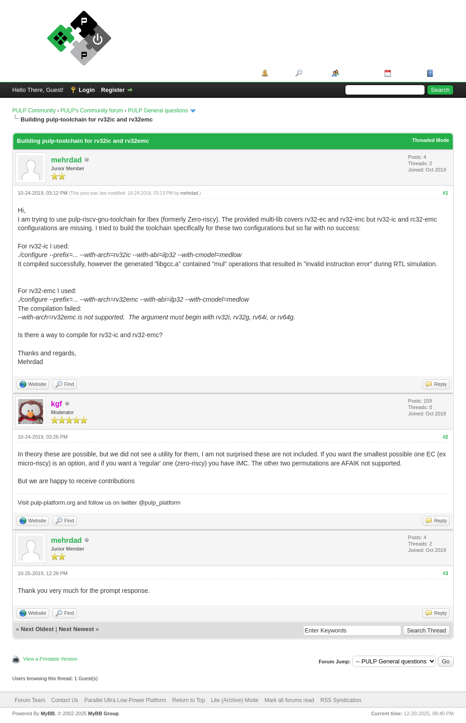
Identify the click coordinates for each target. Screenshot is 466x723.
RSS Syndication (340, 700)
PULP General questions (158, 110)
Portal (278, 73)
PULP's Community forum (92, 110)
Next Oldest (37, 629)
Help (442, 73)
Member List (358, 73)
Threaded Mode (430, 140)
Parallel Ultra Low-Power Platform (125, 700)
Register (113, 89)
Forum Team (30, 700)
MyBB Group (103, 713)
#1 (445, 193)
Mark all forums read (289, 700)
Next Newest (76, 629)
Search (314, 73)
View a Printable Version (50, 659)
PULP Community (34, 110)
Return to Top (188, 700)
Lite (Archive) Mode (234, 700)
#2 (445, 437)
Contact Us (64, 700)
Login (87, 89)
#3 (445, 573)
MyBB (48, 713)
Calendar (406, 73)
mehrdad (66, 160)
